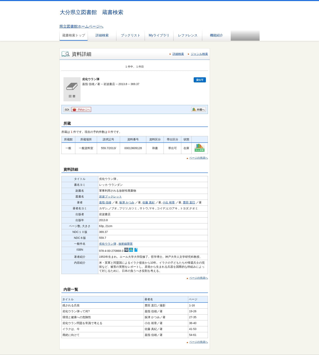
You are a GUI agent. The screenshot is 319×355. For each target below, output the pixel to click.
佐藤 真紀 (148, 202)
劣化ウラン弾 (107, 243)
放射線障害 (125, 243)
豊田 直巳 (189, 202)
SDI (67, 109)
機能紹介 (216, 35)
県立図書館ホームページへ (81, 26)
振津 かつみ (126, 202)
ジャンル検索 (199, 54)
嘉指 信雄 (105, 202)
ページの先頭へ (198, 157)
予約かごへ (84, 109)
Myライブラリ (159, 35)
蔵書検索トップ (73, 35)
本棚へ (201, 109)
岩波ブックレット (110, 196)
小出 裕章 (169, 202)
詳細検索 (102, 35)
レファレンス (188, 35)
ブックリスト (130, 35)
